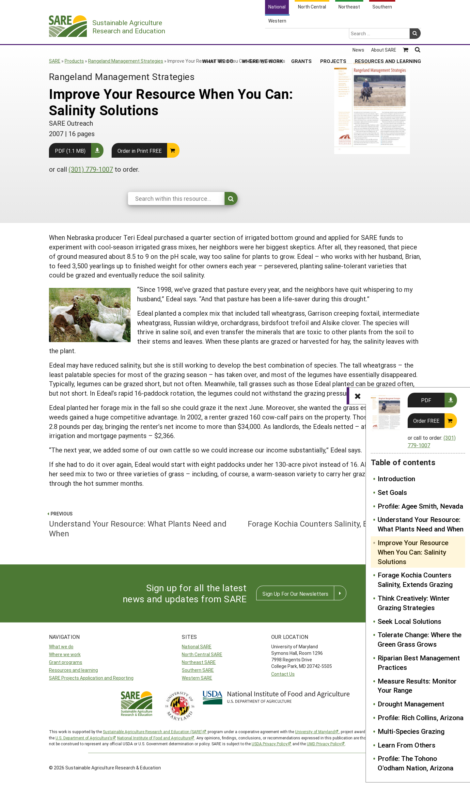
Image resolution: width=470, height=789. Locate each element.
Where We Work (262, 35)
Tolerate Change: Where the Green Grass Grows (420, 639)
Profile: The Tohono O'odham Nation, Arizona (415, 763)
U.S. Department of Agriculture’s (83, 737)
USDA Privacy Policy (270, 743)
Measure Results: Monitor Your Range (417, 685)
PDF (426, 400)
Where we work (65, 654)
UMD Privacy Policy (324, 743)
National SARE (197, 646)
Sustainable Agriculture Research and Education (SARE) (153, 731)
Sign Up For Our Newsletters (295, 593)
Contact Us (283, 674)
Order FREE (426, 420)
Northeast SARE (199, 662)
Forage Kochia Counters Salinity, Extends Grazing (415, 579)
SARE (54, 61)
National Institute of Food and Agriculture (154, 737)
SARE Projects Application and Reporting (91, 678)
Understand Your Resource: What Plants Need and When (420, 524)
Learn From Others (406, 745)
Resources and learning (73, 670)
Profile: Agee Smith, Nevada (420, 506)
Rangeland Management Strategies (125, 61)
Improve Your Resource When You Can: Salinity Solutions (413, 552)
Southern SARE (198, 670)
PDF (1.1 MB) (70, 150)
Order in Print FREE (140, 150)
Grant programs (65, 662)
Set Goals (392, 492)
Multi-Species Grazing (411, 731)
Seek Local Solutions (409, 621)
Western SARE (197, 678)
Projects (333, 35)
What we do (61, 646)
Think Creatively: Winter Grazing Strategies (414, 602)
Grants (301, 35)
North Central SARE (202, 654)
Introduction (396, 478)
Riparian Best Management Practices (419, 662)
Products (74, 61)
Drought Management (411, 703)
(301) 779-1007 (91, 169)
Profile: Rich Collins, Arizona (420, 717)
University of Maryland (315, 731)
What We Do (217, 35)
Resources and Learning (388, 35)
